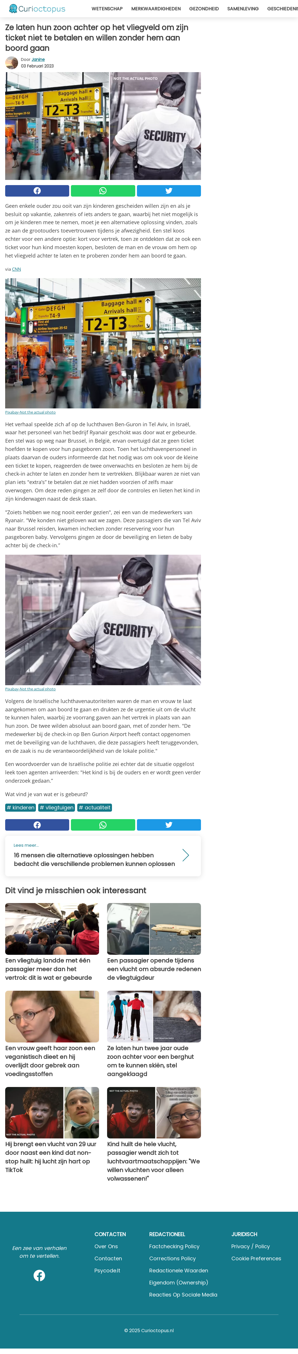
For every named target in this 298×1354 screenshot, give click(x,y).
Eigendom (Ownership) (178, 1282)
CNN (16, 269)
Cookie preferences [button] (256, 1258)
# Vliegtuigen (56, 807)
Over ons (106, 1246)
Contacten (108, 1258)
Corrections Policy (172, 1258)
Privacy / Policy (250, 1246)
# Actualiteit (95, 807)
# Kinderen (20, 807)
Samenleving (243, 8)
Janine (38, 59)
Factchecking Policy (174, 1246)
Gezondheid (204, 8)
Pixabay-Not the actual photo (30, 412)
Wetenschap (107, 8)
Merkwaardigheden (156, 8)
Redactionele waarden (178, 1270)
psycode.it (107, 1270)
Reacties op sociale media (183, 1294)
